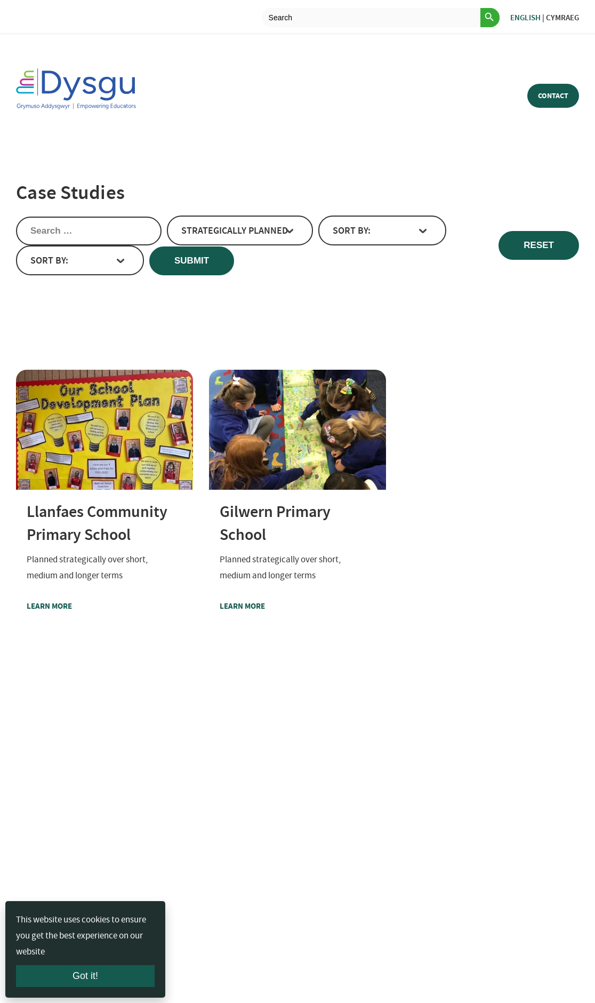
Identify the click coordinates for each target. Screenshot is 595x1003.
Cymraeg (562, 17)
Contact (553, 96)
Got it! (85, 975)
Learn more (70, 606)
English (525, 17)
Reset (539, 245)
